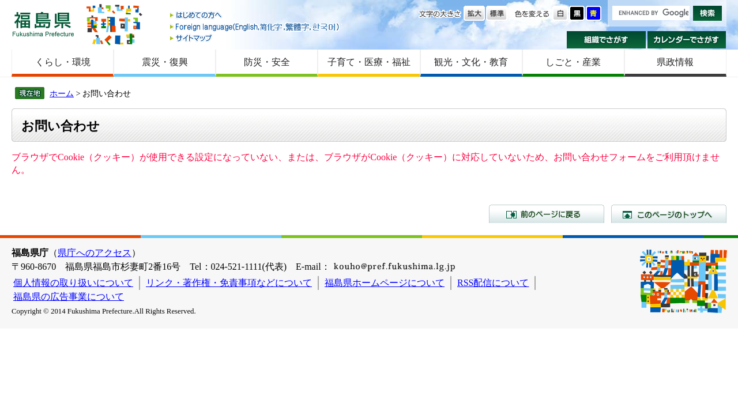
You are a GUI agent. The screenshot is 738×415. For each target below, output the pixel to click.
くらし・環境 (63, 62)
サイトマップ (255, 37)
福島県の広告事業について (68, 296)
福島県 (43, 23)
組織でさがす (606, 39)
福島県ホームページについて (385, 283)
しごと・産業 (573, 62)
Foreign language (255, 26)
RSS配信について (493, 283)
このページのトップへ (668, 214)
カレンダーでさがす (686, 39)
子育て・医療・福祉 (369, 62)
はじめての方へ (255, 15)
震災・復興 (165, 62)
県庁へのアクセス (94, 253)
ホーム (62, 93)
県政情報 (675, 62)
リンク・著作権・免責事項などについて (229, 283)
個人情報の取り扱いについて (73, 283)
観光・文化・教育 (471, 62)
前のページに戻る (546, 214)
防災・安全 (267, 62)
